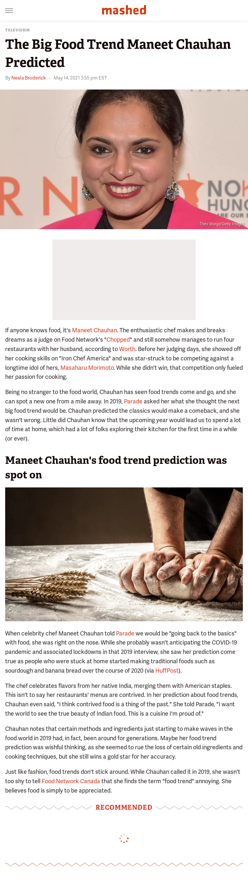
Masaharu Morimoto (87, 367)
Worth (127, 349)
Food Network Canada (71, 781)
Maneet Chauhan (94, 330)
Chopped (118, 339)
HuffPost (167, 670)
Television (17, 30)
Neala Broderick (28, 78)
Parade (133, 401)
